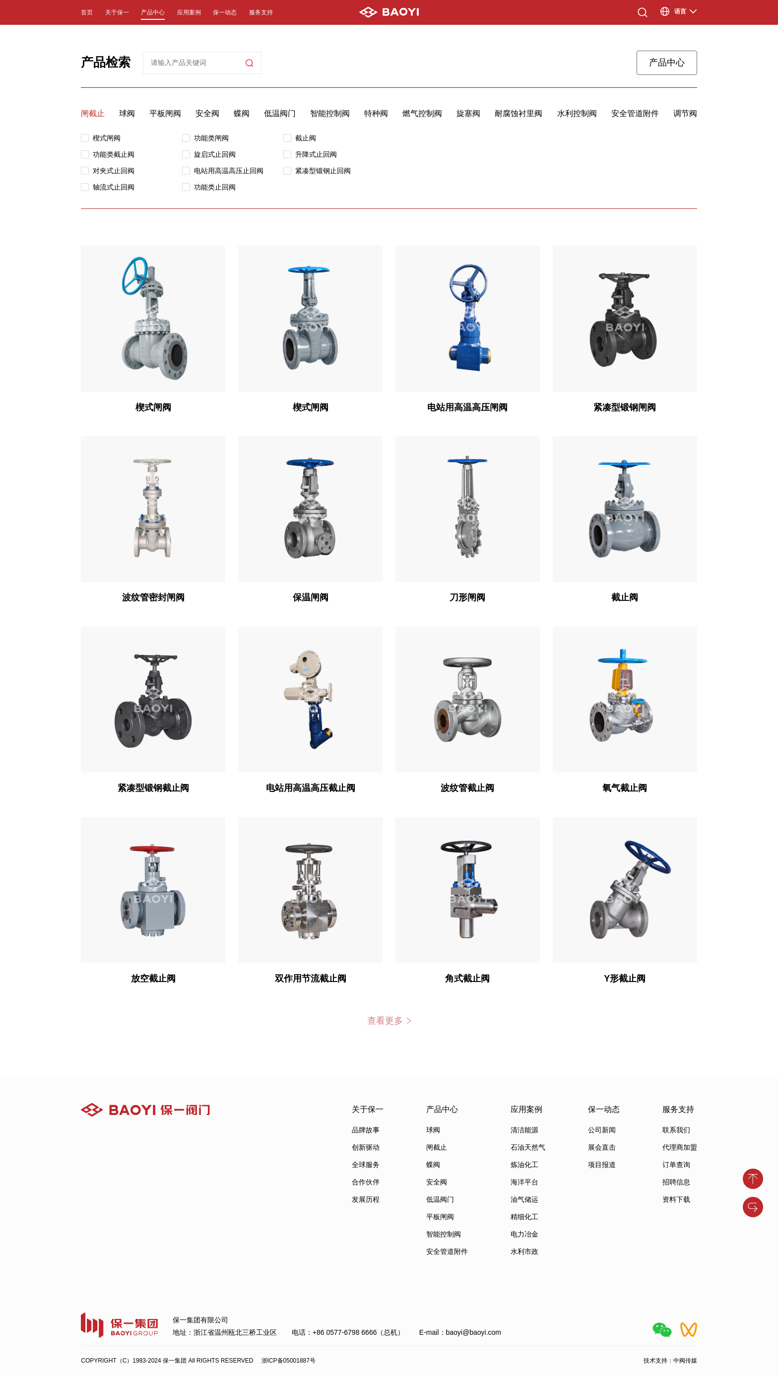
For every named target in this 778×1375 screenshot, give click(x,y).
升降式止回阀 (316, 154)
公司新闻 (602, 1130)
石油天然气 (528, 1147)
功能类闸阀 (211, 138)
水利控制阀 (577, 113)
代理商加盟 (679, 1147)
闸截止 (93, 113)
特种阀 (376, 113)
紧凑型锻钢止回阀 (323, 171)
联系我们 (676, 1130)
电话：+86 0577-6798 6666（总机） (348, 1332)
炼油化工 (524, 1165)
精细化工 (524, 1217)
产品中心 (153, 12)
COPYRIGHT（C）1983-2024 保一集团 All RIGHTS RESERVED (167, 1360)
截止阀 (305, 138)
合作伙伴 (366, 1182)
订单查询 (676, 1165)
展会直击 (602, 1147)
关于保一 (117, 12)
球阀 (127, 113)
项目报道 (602, 1165)
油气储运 (524, 1199)
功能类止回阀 (215, 187)
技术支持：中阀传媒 (670, 1360)
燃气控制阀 (422, 113)
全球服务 (366, 1165)
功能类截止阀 (113, 154)
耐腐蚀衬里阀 (518, 113)
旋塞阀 (468, 113)
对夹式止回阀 (113, 171)
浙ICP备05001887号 (288, 1360)
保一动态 (225, 12)
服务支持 (261, 12)
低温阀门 (280, 113)
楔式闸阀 (107, 138)
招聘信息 (676, 1182)
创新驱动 (366, 1147)
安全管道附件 (635, 113)
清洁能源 (524, 1130)
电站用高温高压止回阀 (228, 171)
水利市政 (524, 1251)
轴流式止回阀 (113, 187)
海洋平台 (524, 1182)
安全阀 (207, 113)
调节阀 (685, 113)
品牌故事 (366, 1130)
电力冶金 (524, 1234)
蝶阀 (242, 113)
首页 (87, 12)
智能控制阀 (330, 113)
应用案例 (189, 12)
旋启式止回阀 (215, 154)
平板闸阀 (165, 113)
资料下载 (676, 1199)
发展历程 (366, 1199)
